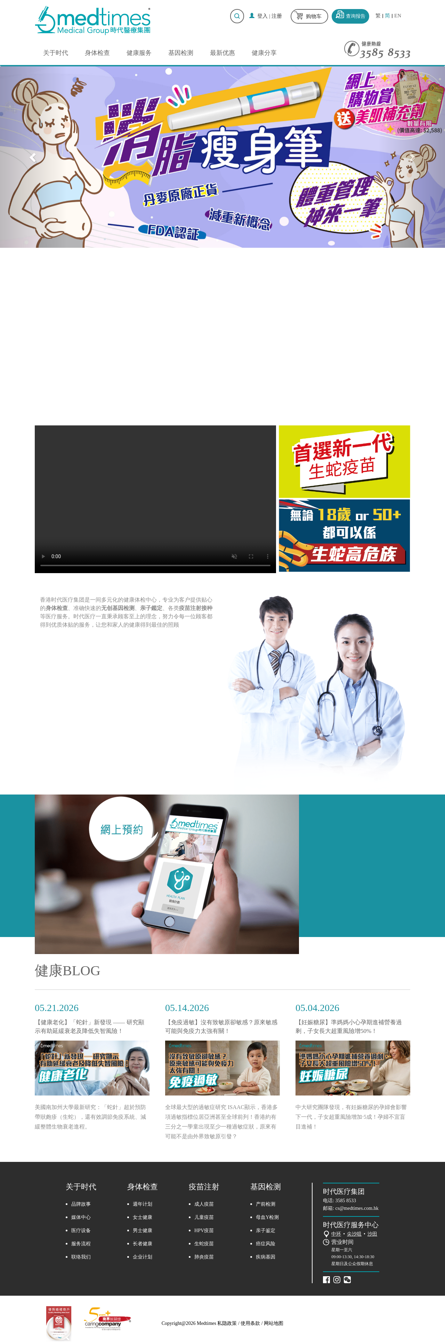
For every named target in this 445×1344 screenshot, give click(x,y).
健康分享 (264, 52)
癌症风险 (265, 1243)
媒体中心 (81, 1217)
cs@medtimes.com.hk (357, 1208)
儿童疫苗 (204, 1217)
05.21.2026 (57, 1007)
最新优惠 (222, 52)
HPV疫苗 (204, 1230)
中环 (336, 1234)
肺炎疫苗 (204, 1257)
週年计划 (142, 1204)
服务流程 (81, 1243)
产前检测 (265, 1204)
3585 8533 (345, 1200)
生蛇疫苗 (204, 1243)
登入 (262, 16)
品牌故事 (81, 1204)
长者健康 (142, 1243)
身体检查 (97, 52)
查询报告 (355, 16)
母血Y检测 (267, 1217)
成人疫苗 (204, 1204)
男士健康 (142, 1230)
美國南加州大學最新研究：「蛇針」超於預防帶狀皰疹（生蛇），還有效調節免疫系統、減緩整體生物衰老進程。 (90, 1117)
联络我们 (81, 1257)
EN (397, 15)
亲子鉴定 (265, 1230)
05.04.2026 (317, 1007)
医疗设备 (81, 1230)
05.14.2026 (187, 1007)
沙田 (372, 1234)
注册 (277, 16)
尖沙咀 (354, 1234)
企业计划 (142, 1257)
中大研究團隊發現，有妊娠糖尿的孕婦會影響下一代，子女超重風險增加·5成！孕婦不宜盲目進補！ (351, 1117)
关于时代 (55, 52)
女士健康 (142, 1217)
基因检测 (180, 52)
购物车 (314, 16)
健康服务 (139, 52)
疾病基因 (265, 1257)
